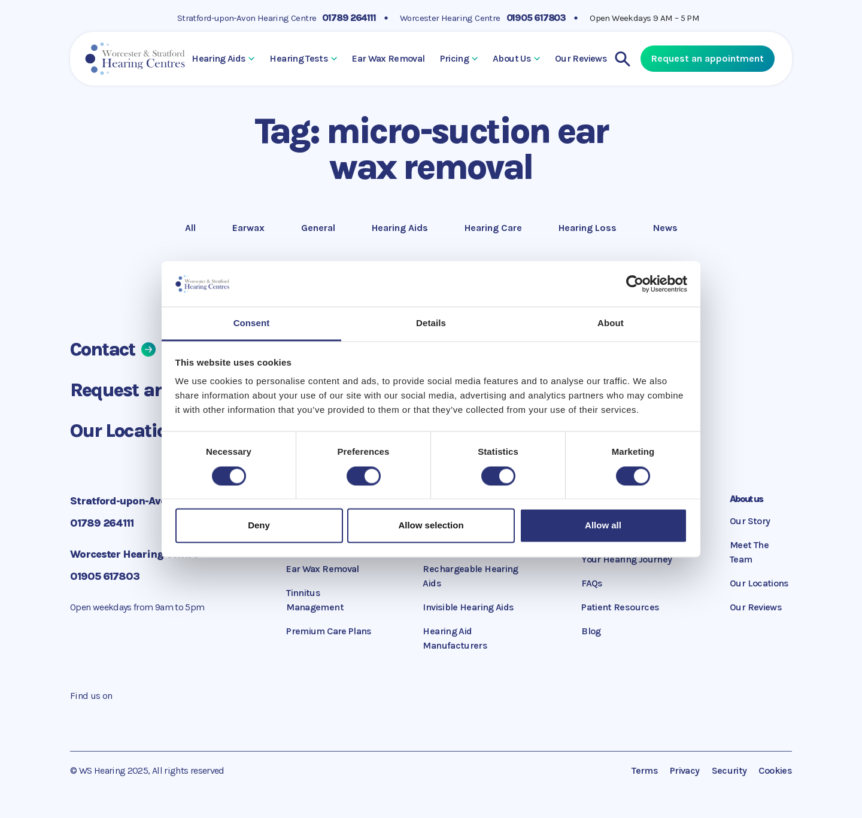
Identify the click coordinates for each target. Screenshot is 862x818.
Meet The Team (749, 552)
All (195, 226)
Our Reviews (581, 58)
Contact (113, 349)
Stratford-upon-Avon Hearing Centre (247, 18)
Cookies (775, 770)
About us (746, 498)
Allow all (603, 526)
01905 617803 (536, 17)
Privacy (685, 770)
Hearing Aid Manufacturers (455, 638)
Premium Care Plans (328, 631)
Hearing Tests (303, 58)
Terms (645, 770)
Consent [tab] (251, 323)
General (318, 226)
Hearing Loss (587, 226)
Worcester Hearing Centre (450, 18)
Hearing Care (493, 226)
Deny (259, 526)
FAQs (591, 583)
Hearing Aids (223, 58)
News (670, 226)
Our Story (750, 521)
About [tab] (610, 323)
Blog (590, 631)
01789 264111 (349, 17)
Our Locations (138, 430)
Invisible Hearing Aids (468, 607)
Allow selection (430, 526)
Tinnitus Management (315, 600)
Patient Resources (620, 607)
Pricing (459, 58)
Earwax (250, 226)
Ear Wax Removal (388, 58)
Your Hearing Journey (626, 559)
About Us (516, 58)
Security (729, 770)
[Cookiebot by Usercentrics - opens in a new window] (634, 284)
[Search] (623, 59)
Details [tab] (431, 323)
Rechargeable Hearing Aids (470, 576)
